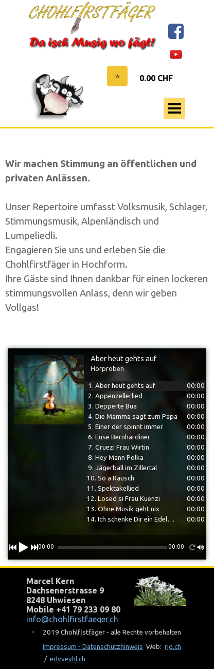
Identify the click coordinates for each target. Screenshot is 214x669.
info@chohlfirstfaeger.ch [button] (72, 619)
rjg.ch (173, 647)
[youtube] (176, 54)
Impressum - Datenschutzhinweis (93, 647)
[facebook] (176, 31)
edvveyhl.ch (67, 659)
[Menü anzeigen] (174, 108)
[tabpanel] (107, 236)
